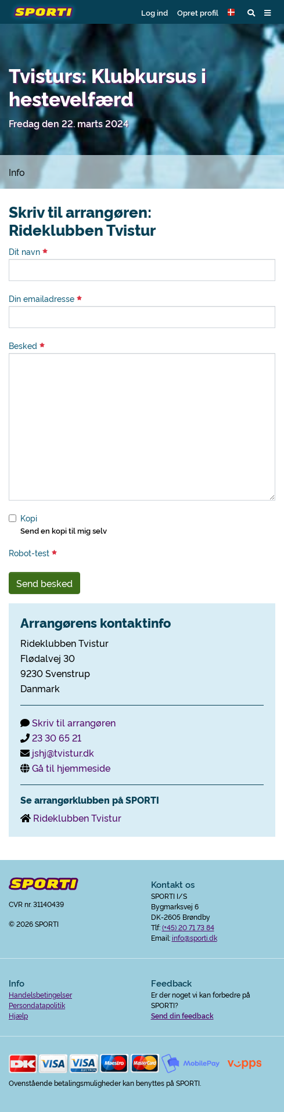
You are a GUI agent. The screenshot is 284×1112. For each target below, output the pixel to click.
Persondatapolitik (37, 1005)
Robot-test (33, 553)
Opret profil (197, 12)
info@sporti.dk (194, 937)
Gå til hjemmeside (71, 767)
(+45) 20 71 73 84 (188, 927)
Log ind (154, 12)
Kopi (28, 518)
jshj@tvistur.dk (63, 752)
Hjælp (18, 1015)
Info (17, 171)
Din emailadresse (45, 298)
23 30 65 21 (56, 737)
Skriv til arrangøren (74, 722)
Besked (27, 345)
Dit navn (28, 251)
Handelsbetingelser (40, 994)
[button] (233, 12)
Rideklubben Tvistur (77, 817)
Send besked (44, 583)
